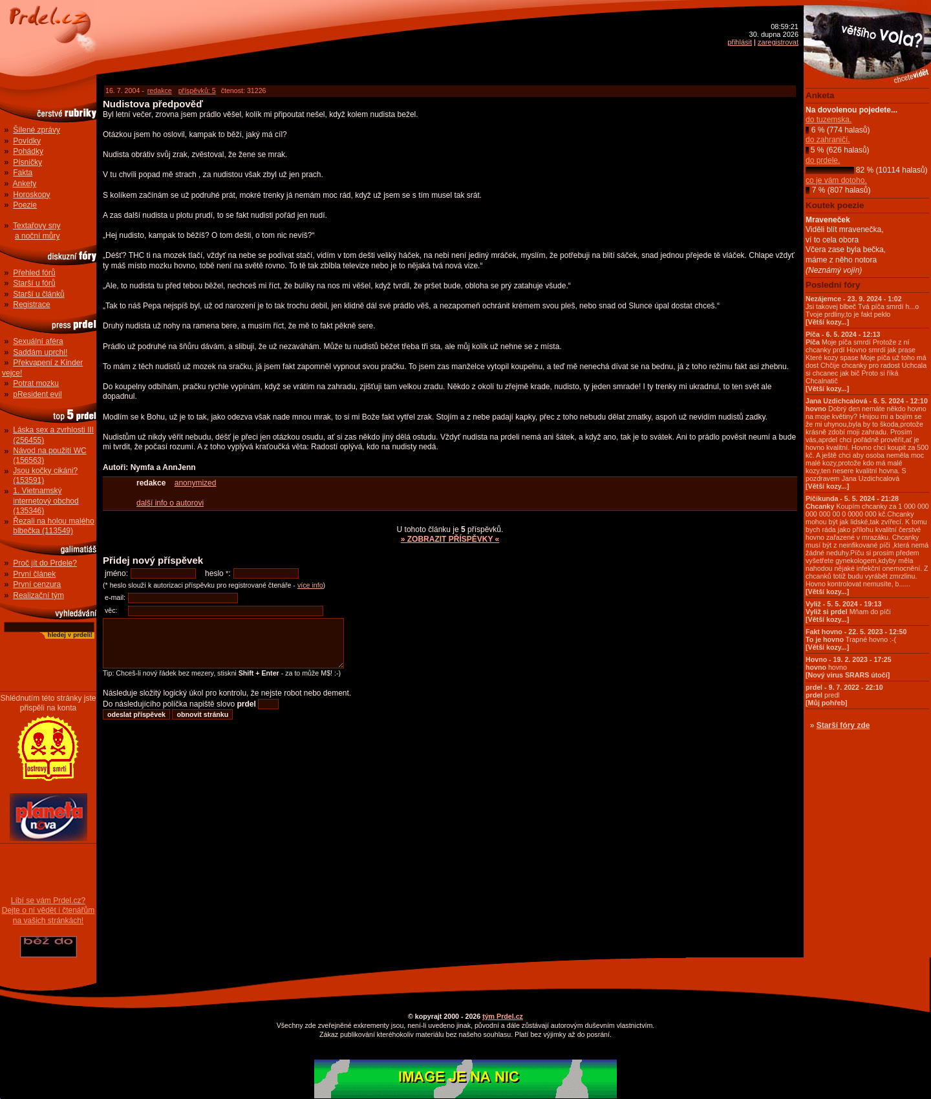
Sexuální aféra (38, 341)
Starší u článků (38, 294)
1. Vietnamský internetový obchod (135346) (45, 500)
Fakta (22, 172)
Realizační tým (38, 595)
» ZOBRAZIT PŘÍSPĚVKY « (450, 539)
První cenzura (37, 584)
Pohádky (28, 151)
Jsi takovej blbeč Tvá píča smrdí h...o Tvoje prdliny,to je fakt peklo (862, 310)
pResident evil (37, 394)
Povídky (27, 140)
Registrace (31, 304)
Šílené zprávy (36, 129)
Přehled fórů (34, 272)
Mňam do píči (848, 611)
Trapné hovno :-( (856, 639)
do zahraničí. (828, 139)
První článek (34, 574)
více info (310, 585)
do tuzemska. (828, 119)
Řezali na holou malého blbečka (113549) (53, 526)
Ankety (25, 183)
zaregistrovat (778, 42)
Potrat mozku (36, 383)
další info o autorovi (170, 502)
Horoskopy (31, 194)
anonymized (196, 482)
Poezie (25, 204)
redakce (159, 90)
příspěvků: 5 (197, 90)
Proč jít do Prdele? (45, 563)
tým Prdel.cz (502, 1016)
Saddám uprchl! (40, 352)
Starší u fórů (34, 283)
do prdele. (823, 160)
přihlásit (739, 42)
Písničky (27, 162)
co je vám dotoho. (836, 180)
